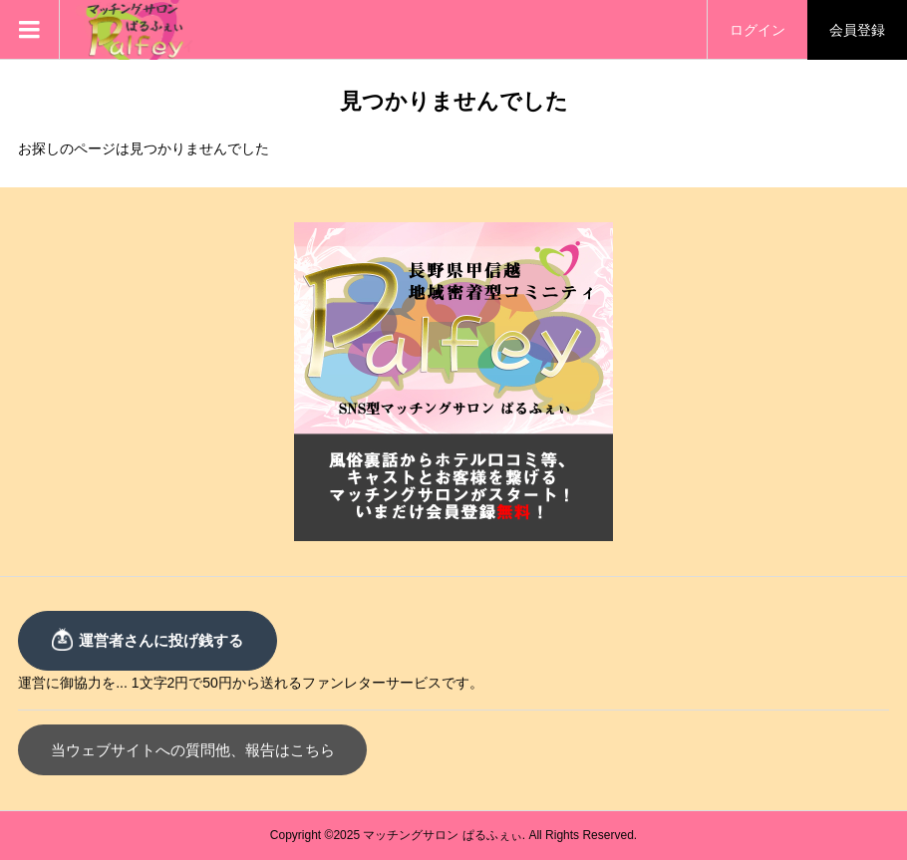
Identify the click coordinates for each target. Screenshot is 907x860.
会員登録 (857, 30)
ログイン (757, 30)
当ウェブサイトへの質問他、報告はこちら (193, 749)
